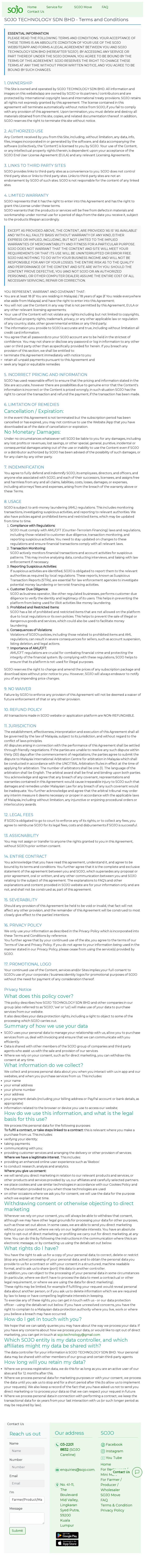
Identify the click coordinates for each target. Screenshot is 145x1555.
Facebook (114, 1444)
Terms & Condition (116, 1505)
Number (15, 1460)
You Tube (114, 1458)
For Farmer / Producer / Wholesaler (111, 1485)
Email (13, 1476)
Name (14, 1443)
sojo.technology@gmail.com (78, 1335)
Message (15, 1508)
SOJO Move (83, 7)
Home (32, 7)
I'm (11, 1492)
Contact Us (35, 11)
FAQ (105, 7)
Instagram (114, 1451)
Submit (17, 1530)
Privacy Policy (112, 1510)
